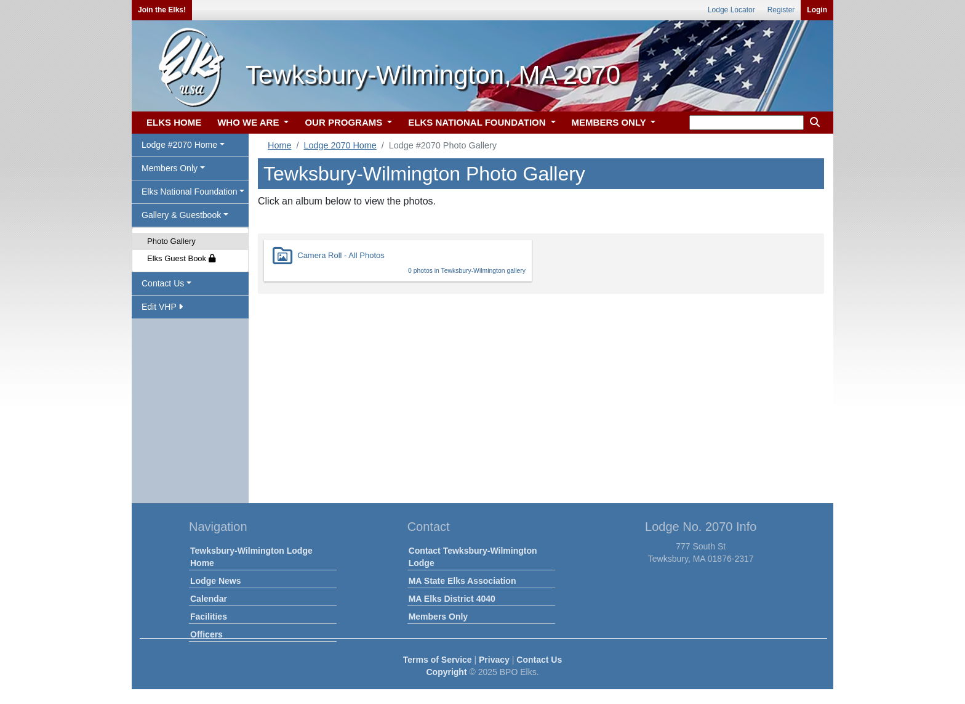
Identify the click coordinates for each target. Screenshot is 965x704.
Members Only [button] (170, 168)
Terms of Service (437, 660)
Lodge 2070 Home (339, 145)
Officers (206, 634)
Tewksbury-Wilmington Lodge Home (251, 557)
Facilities (208, 616)
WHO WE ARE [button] (249, 122)
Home (279, 145)
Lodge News (215, 581)
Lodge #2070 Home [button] (179, 145)
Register (781, 10)
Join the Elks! (162, 10)
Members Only (438, 616)
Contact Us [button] (163, 283)
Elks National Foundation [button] (190, 191)
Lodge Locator (731, 10)
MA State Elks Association (462, 581)
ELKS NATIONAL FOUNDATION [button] (478, 122)
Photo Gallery (171, 241)
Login (817, 10)
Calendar (208, 599)
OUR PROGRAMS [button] (345, 122)
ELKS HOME (173, 122)
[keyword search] (746, 122)
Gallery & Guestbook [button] (181, 215)
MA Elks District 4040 (452, 599)
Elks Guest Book (181, 258)
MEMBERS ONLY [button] (610, 122)
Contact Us (539, 660)
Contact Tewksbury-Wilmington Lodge (473, 557)
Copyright (446, 672)
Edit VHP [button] (162, 307)
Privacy (494, 660)
